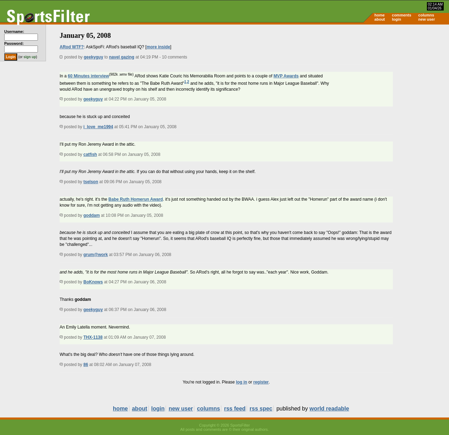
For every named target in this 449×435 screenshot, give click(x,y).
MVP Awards (286, 76)
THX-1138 (93, 337)
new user (426, 19)
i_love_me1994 (98, 126)
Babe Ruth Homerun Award (135, 199)
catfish (90, 154)
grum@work (95, 254)
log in (241, 382)
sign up (30, 57)
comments (401, 15)
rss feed (235, 409)
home (379, 15)
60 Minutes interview (88, 76)
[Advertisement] (389, 79)
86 (85, 364)
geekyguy (93, 57)
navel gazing (121, 57)
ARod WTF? (72, 46)
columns (426, 15)
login (396, 19)
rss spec (261, 409)
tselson (90, 181)
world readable (329, 409)
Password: (14, 43)
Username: (14, 31)
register (261, 382)
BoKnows (93, 281)
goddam (91, 215)
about (379, 19)
